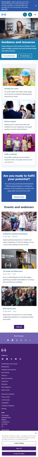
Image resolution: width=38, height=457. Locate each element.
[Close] (36, 434)
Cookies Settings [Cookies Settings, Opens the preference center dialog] (19, 444)
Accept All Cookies (19, 454)
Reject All (19, 449)
